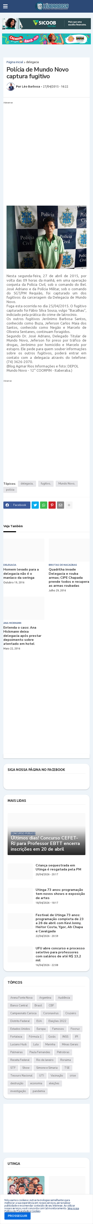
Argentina (45, 998)
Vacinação (57, 1076)
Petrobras (63, 1052)
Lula (36, 1044)
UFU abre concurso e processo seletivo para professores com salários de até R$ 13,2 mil (60, 954)
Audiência (64, 998)
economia (36, 1083)
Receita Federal (20, 1060)
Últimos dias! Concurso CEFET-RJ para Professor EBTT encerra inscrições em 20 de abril (45, 843)
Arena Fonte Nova (21, 998)
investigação (18, 1091)
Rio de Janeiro (45, 1060)
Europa (41, 1029)
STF (13, 1068)
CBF (51, 1005)
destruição (16, 1083)
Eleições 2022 (57, 1021)
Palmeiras (16, 1052)
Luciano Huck (18, 1044)
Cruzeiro (70, 1013)
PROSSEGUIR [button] (17, 1216)
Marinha (50, 1044)
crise (73, 1076)
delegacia (32, 62)
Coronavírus (51, 1013)
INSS (65, 1037)
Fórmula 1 (35, 1037)
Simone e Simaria (47, 1068)
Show (26, 1068)
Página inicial (15, 62)
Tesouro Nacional (21, 1076)
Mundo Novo (66, 484)
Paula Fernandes (40, 1052)
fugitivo (45, 484)
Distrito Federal (20, 1021)
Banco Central (19, 1005)
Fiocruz (75, 1029)
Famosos (58, 1029)
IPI (76, 1037)
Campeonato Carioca (23, 1013)
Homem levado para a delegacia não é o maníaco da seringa (21, 574)
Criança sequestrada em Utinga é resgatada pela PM (58, 867)
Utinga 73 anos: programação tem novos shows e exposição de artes (60, 894)
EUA (39, 1021)
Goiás (52, 1037)
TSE (67, 1068)
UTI (41, 1076)
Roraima (65, 1060)
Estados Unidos (20, 1029)
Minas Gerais (70, 1044)
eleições (54, 1083)
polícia (10, 490)
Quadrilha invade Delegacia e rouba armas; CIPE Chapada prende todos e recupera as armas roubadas (69, 578)
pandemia (39, 1091)
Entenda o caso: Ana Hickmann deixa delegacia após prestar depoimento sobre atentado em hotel (22, 636)
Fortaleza (16, 1037)
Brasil (38, 1005)
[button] (5, 6)
